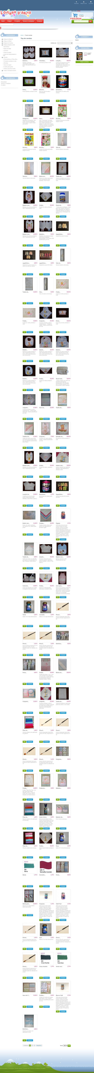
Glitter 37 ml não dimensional (30, 616)
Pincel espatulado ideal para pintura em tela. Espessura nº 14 (63, 618)
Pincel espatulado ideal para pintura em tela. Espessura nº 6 (30, 940)
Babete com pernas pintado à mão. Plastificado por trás (30, 207)
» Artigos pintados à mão (9, 44)
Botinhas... (59, 643)
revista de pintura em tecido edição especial (45, 150)
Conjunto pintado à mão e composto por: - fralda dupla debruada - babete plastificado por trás (30, 411)
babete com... (59, 465)
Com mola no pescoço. (61, 819)
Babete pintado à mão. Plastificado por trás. (61, 559)
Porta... (25, 89)
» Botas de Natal (7, 48)
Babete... (25, 349)
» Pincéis (5, 57)
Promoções (85, 48)
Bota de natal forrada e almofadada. (44, 92)
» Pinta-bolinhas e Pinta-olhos (10, 59)
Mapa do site (84, 3)
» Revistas (5, 63)
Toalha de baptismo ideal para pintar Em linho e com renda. (63, 704)
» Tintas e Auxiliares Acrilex (9, 70)
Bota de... (42, 89)
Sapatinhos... (59, 234)
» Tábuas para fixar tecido (9, 68)
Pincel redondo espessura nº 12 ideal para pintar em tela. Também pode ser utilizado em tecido (63, 941)
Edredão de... (59, 436)
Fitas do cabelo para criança (29, 848)
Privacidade (4, 82)
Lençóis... (58, 60)
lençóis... (41, 557)
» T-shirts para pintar (8, 66)
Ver (24, 71)
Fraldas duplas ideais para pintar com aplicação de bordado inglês (45, 526)
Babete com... (26, 205)
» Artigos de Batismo (8, 39)
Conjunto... (42, 321)
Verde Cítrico (43, 817)
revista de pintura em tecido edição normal (62, 121)
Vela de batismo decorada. (62, 149)
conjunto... (26, 407)
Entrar (78, 11)
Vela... (41, 292)
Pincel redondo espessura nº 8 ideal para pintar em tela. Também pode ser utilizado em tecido (30, 647)
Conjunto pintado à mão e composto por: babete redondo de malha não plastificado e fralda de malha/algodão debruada (46, 706)
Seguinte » (39, 1045)
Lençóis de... (26, 494)
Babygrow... (26, 118)
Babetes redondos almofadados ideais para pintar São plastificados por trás (29, 64)
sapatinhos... (26, 263)
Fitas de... (25, 817)
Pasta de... (59, 205)
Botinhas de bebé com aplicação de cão (28, 1031)
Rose (57, 846)
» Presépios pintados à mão (9, 61)
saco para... (59, 586)
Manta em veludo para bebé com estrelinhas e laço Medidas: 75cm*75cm (46, 179)
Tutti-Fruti (58, 904)
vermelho (42, 614)
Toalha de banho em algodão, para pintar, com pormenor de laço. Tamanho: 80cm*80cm (30, 560)
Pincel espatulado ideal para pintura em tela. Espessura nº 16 (30, 762)
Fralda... (41, 205)
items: (61, 1045)
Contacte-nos (26, 1068)
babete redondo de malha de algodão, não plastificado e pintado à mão (63, 468)
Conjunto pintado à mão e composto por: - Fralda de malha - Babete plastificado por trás (45, 324)
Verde (24, 614)
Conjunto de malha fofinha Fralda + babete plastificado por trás (45, 439)
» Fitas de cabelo (7, 52)
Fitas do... (25, 730)
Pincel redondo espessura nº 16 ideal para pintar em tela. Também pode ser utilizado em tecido (30, 970)
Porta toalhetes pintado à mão (30, 91)
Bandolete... (59, 89)
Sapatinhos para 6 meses (62, 236)
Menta (24, 875)
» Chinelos (5, 50)
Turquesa (42, 904)
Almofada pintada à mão (45, 62)
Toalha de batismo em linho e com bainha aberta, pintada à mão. (63, 179)
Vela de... (58, 147)
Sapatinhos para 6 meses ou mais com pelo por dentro (29, 265)
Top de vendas (18, 1068)
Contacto (91, 3)
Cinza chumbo (43, 966)
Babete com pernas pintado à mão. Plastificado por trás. (30, 236)
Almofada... (42, 60)
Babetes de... (59, 817)
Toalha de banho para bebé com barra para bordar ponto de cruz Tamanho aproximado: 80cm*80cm (30, 440)
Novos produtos (4, 1068)
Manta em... (42, 176)
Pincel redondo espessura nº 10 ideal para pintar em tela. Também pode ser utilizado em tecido (46, 763)
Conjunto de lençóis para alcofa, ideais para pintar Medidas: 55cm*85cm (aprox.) (30, 497)
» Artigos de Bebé (7, 41)
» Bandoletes (6, 46)
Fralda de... (42, 788)
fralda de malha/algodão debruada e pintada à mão (45, 588)
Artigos (9, 21)
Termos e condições (28, 21)
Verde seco (59, 966)
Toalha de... (59, 176)
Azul (40, 937)
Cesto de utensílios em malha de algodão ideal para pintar (30, 588)
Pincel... (58, 614)
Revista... (58, 118)
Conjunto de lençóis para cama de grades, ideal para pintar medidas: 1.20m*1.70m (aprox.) (46, 560)
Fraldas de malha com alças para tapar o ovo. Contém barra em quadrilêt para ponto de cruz (46, 999)
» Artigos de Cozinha (8, 43)
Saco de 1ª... (26, 995)
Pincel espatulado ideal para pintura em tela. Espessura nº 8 (46, 733)
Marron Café (59, 995)
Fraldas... (41, 523)
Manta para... (26, 904)
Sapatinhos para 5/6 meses (45, 264)
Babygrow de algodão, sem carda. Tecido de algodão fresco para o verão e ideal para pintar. (29, 122)
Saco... (41, 118)
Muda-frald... (59, 378)
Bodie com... (26, 523)
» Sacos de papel (7, 64)
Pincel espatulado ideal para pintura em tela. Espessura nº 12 (63, 733)
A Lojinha (17, 21)
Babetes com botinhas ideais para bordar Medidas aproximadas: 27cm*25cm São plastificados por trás (46, 237)
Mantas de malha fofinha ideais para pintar (28, 906)
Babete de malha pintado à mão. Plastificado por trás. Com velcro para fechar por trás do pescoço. (29, 353)
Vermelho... (42, 875)
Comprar (30, 71)
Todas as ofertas (84, 61)
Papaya (58, 523)
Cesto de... (26, 586)
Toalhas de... (26, 436)
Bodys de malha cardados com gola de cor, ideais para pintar (29, 526)
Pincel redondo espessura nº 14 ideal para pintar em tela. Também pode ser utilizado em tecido (46, 647)
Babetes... (25, 60)
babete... (41, 349)
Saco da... (42, 407)
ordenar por (53, 43)
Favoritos (76, 3)
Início (3, 21)
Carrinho (81, 14)
